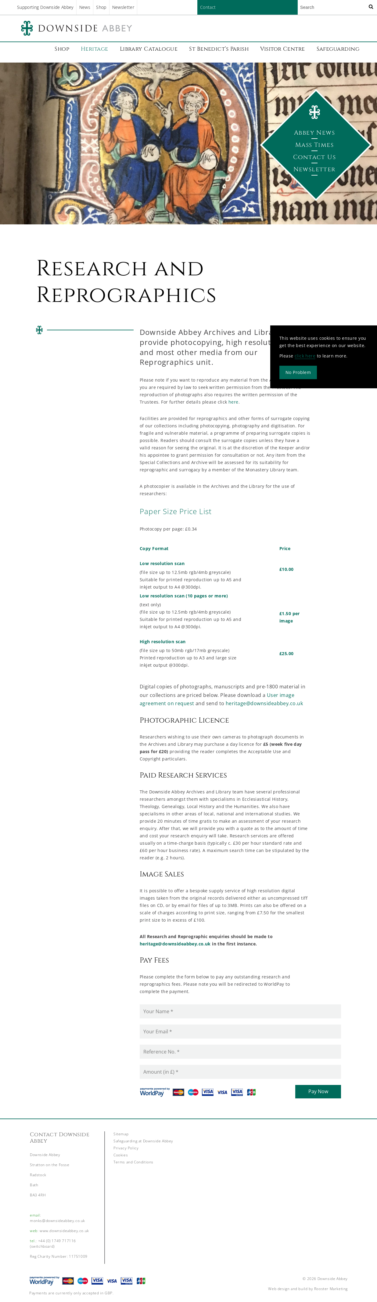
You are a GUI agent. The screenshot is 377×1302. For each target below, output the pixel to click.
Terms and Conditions (133, 1162)
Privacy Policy (125, 1148)
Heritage (94, 49)
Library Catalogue (149, 49)
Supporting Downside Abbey (45, 7)
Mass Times (314, 145)
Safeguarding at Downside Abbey (143, 1141)
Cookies (120, 1155)
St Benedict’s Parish (219, 49)
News (84, 7)
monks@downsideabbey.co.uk (57, 1220)
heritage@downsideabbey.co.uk (264, 703)
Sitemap (120, 1134)
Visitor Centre (282, 49)
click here (305, 356)
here (233, 402)
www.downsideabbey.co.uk (64, 1230)
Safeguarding (338, 49)
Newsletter (123, 7)
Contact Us (314, 157)
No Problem (298, 372)
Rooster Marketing (331, 1288)
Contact (208, 7)
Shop (101, 7)
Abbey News (314, 133)
